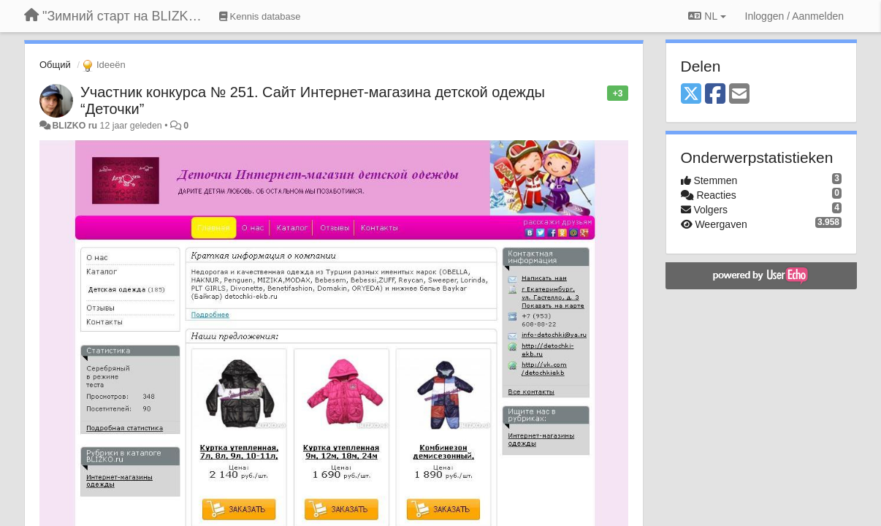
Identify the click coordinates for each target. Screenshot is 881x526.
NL (706, 16)
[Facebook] (715, 94)
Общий (55, 64)
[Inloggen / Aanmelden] (794, 16)
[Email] (739, 94)
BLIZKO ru (75, 126)
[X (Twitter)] (691, 94)
